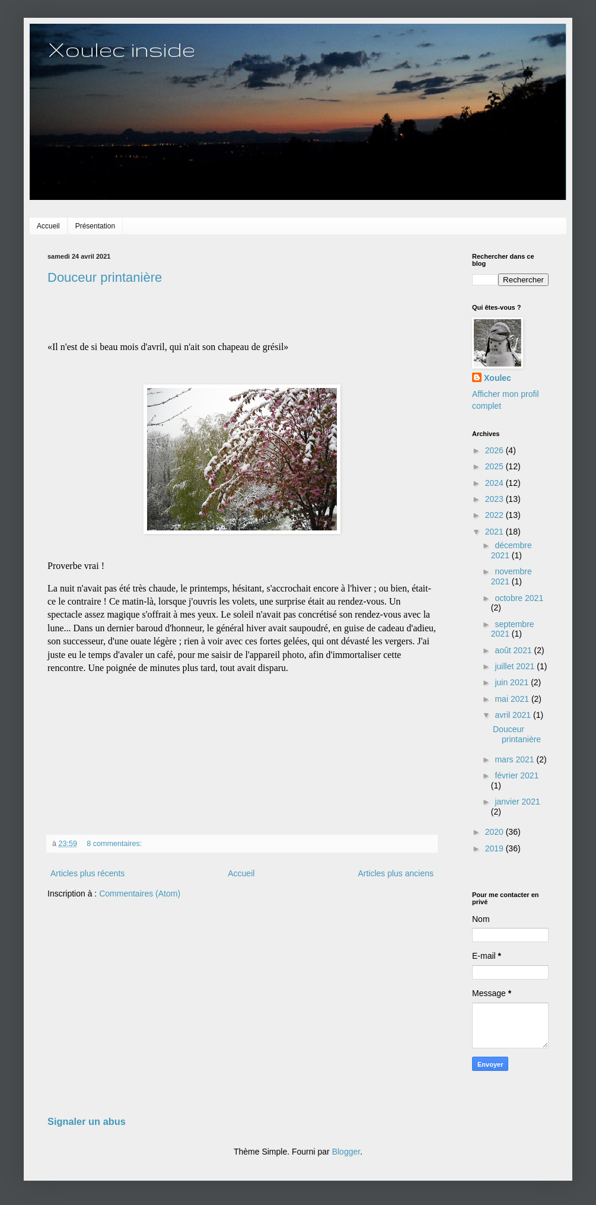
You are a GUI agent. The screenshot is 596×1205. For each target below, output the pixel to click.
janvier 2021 (517, 801)
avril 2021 (514, 715)
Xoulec (497, 378)
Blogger (346, 1151)
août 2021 (514, 650)
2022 (495, 515)
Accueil (48, 226)
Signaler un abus (86, 1121)
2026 (495, 450)
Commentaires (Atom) (139, 893)
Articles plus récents (87, 873)
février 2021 (516, 775)
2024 (495, 483)
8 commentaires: (115, 844)
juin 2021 (513, 682)
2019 (495, 848)
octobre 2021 (519, 598)
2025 (495, 466)
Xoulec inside (121, 49)
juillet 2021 (516, 666)
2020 (495, 832)
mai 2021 (513, 699)
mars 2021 (515, 759)
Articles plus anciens (396, 873)
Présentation (95, 226)
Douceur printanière (104, 277)
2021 (495, 531)
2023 (495, 499)
